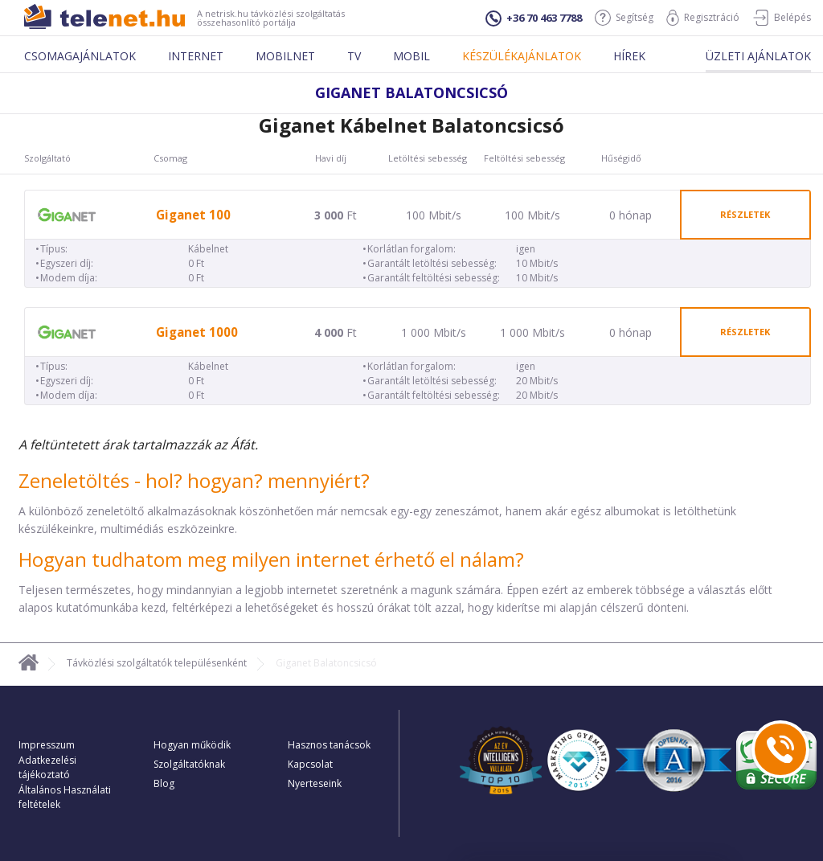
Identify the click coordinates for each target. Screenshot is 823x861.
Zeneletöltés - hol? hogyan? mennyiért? (194, 480)
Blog (164, 783)
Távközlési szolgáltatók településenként (157, 663)
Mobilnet (285, 56)
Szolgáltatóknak (189, 764)
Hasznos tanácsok (329, 745)
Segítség (624, 18)
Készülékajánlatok (521, 56)
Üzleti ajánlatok (758, 56)
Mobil (411, 56)
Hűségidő (621, 158)
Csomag (170, 158)
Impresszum (46, 745)
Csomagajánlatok (80, 56)
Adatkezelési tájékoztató (47, 767)
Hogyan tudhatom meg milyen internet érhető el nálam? (271, 559)
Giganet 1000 (197, 332)
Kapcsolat (310, 764)
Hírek (629, 56)
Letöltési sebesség (427, 158)
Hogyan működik (192, 745)
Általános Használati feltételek (64, 797)
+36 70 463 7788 (533, 18)
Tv (354, 56)
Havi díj (330, 158)
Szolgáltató (47, 158)
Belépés (781, 18)
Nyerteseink (315, 783)
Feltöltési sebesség (524, 158)
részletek (745, 214)
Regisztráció (702, 18)
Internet (195, 56)
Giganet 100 (193, 215)
